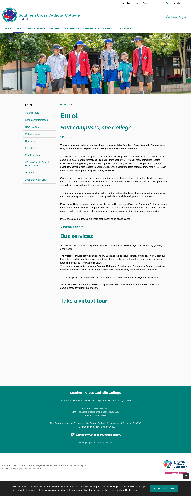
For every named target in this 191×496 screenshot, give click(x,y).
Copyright (91, 442)
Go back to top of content (186, 476)
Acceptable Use (106, 442)
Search (167, 3)
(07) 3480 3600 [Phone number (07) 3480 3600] (101, 408)
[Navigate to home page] (47, 15)
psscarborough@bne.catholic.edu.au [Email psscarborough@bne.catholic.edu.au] (99, 412)
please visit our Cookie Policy (124, 490)
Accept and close (164, 488)
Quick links (178, 3)
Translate (126, 3)
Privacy (80, 442)
